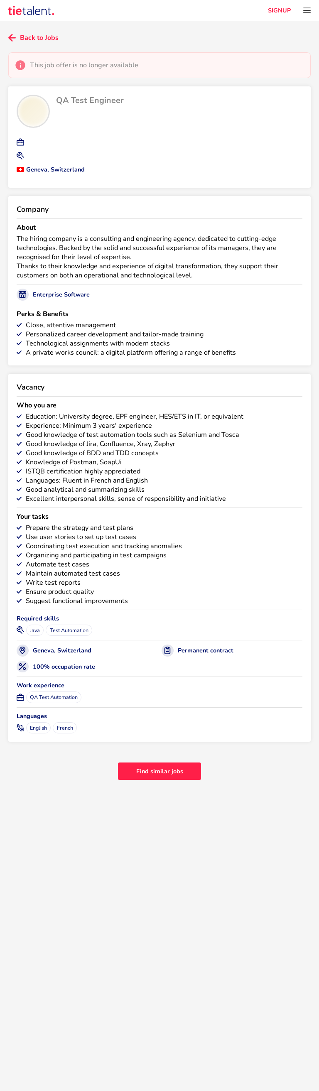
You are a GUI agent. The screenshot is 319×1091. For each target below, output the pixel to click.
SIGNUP (279, 10)
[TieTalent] (31, 10)
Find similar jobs (159, 771)
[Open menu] (307, 10)
